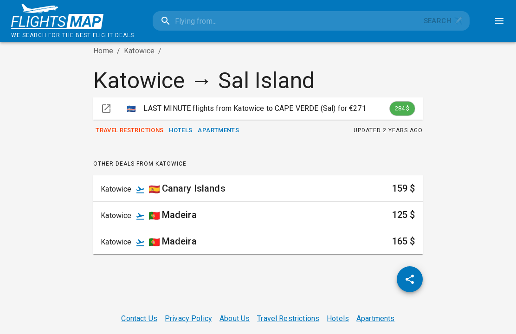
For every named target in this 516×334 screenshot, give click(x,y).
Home (103, 50)
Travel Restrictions (129, 130)
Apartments (218, 130)
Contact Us (139, 318)
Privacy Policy (188, 318)
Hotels (180, 130)
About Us (234, 318)
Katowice (139, 50)
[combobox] (285, 20)
